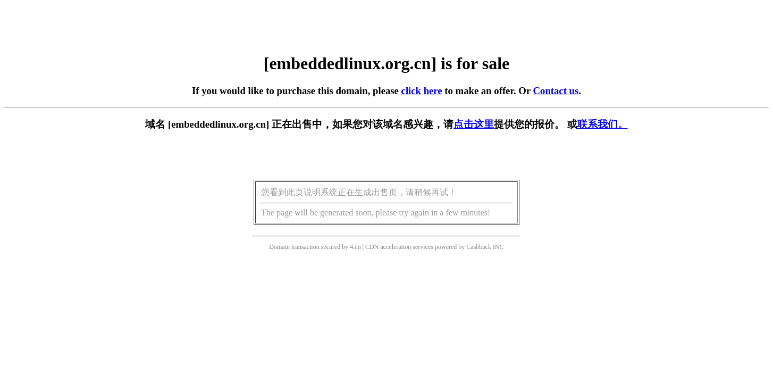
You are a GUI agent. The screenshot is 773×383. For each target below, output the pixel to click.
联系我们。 (602, 124)
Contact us (556, 90)
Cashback (478, 247)
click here (421, 90)
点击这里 (473, 124)
